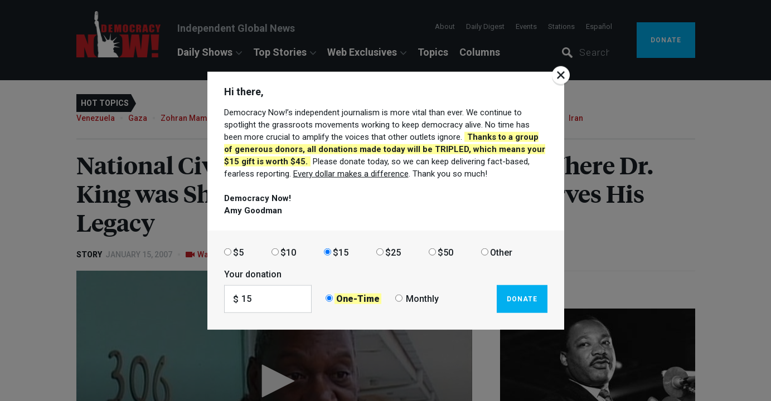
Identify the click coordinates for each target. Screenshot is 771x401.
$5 (238, 252)
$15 (340, 252)
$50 (445, 252)
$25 (393, 252)
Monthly (422, 299)
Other (501, 252)
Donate (522, 298)
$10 (288, 252)
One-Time (358, 299)
